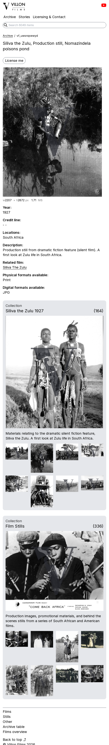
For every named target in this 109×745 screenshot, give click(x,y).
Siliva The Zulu (15, 267)
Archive (8, 35)
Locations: (11, 232)
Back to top (14, 740)
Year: (7, 207)
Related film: (13, 262)
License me (14, 60)
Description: (13, 245)
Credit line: (12, 220)
